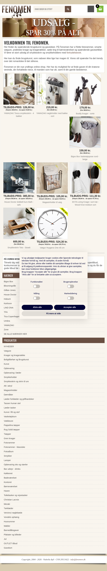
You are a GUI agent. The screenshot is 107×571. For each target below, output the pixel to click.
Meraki (7, 504)
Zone (6, 329)
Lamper (7, 460)
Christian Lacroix (11, 500)
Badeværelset (10, 478)
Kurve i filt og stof (11, 412)
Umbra (7, 321)
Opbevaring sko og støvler (16, 464)
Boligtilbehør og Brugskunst (16, 359)
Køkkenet (8, 473)
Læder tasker (10, 408)
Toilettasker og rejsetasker (16, 495)
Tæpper (7, 434)
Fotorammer (9, 443)
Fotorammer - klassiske (14, 447)
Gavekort (8, 548)
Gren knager (9, 438)
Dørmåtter (8, 395)
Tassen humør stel (12, 403)
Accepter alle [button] (69, 307)
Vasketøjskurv (10, 416)
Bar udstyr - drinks (12, 469)
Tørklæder (8, 508)
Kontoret (7, 482)
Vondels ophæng (11, 517)
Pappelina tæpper (12, 425)
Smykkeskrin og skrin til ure (16, 381)
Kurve (6, 364)
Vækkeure (8, 421)
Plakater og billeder (12, 534)
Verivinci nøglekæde (13, 513)
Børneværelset (10, 486)
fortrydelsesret (74, 52)
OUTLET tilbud (10, 543)
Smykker (8, 456)
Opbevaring (9, 368)
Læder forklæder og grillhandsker (19, 399)
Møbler (7, 526)
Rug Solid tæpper (12, 429)
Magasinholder (10, 390)
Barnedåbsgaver (11, 530)
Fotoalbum (8, 451)
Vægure (7, 351)
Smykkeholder (10, 377)
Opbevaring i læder (12, 373)
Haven (7, 491)
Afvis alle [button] (37, 307)
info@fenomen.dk (77, 559)
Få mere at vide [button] (53, 313)
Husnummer (9, 521)
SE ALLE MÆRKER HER (15, 334)
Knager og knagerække (14, 355)
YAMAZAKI (9, 325)
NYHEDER (9, 346)
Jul (5, 539)
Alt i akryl (8, 386)
